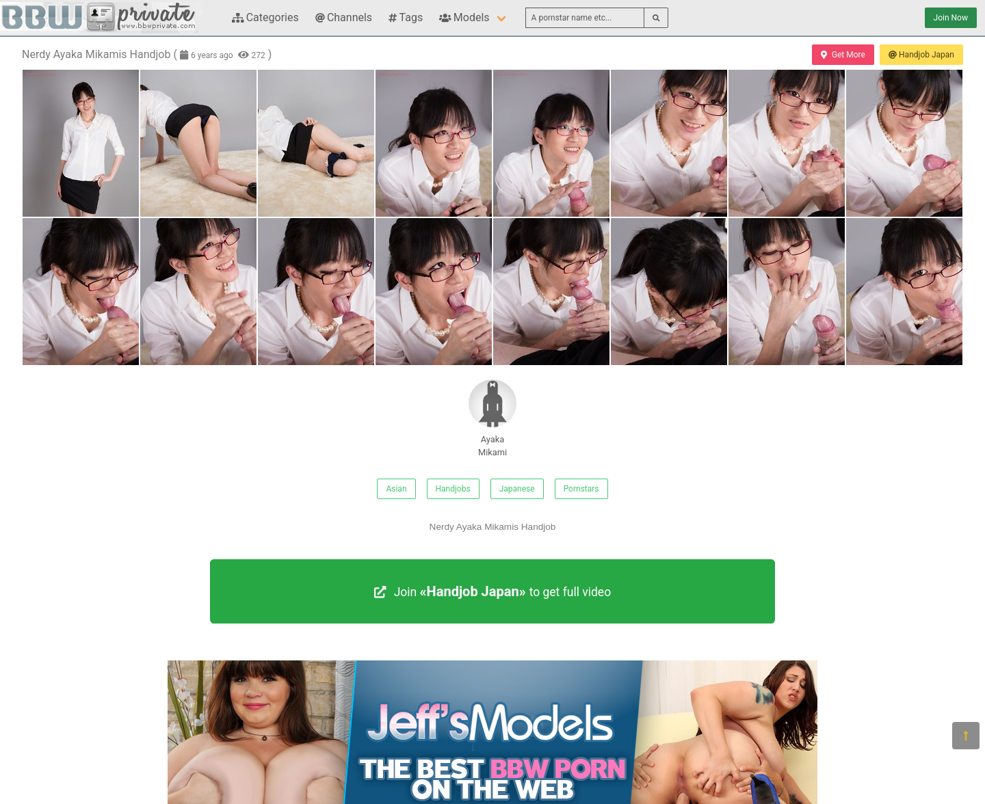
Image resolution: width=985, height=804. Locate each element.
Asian (396, 489)
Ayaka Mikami (492, 418)
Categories (265, 17)
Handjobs (453, 489)
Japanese (517, 489)
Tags (406, 17)
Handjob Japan (921, 54)
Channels (343, 17)
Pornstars (581, 489)
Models (464, 17)
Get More (843, 54)
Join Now (951, 18)
